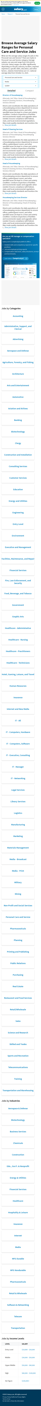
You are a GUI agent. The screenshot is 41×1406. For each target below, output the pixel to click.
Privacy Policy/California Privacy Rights (14, 1397)
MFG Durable (18, 1258)
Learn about (15, 258)
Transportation (18, 1328)
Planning (18, 940)
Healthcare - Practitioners (18, 651)
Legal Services (18, 789)
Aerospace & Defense (18, 1108)
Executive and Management (18, 547)
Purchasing (18, 974)
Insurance (18, 697)
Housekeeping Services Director (15, 197)
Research (10, 14)
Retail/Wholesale (18, 1009)
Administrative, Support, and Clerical (18, 327)
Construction (18, 1154)
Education (18, 489)
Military (18, 882)
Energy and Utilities (18, 501)
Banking (18, 420)
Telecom (18, 1316)
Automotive (17, 397)
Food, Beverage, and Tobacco (18, 593)
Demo (36, 9)
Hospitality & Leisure (18, 1212)
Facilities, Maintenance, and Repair (18, 558)
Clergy (18, 443)
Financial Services (18, 570)
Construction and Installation (18, 454)
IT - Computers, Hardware (18, 732)
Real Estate (18, 986)
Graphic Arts (18, 616)
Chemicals (18, 1143)
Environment (18, 535)
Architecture (18, 373)
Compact (29, 90)
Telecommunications (18, 1067)
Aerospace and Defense (18, 350)
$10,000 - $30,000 (28, 1349)
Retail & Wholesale (18, 1293)
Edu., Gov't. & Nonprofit (18, 1166)
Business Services (18, 1131)
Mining (18, 893)
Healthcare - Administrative (18, 628)
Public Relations (18, 963)
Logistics (18, 813)
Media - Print (18, 870)
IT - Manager (18, 766)
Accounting (18, 316)
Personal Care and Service (18, 917)
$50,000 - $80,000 (28, 1365)
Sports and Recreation (18, 1055)
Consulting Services (18, 466)
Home (3, 14)
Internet (18, 1235)
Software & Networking (18, 1304)
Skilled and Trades (18, 1044)
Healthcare (18, 1200)
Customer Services (18, 477)
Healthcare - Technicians (18, 662)
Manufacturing (18, 824)
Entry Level (18, 524)
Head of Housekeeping (11, 163)
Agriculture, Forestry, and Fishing (17, 362)
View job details (10, 125)
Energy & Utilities (18, 1177)
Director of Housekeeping (12, 95)
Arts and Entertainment (18, 385)
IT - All (18, 720)
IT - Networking (18, 778)
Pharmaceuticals (18, 928)
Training (18, 1078)
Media (18, 1247)
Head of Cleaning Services (13, 129)
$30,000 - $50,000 (28, 1357)
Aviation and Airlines (18, 408)
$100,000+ (25, 1381)
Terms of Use (6, 1399)
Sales (18, 1021)
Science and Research (18, 1032)
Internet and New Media (18, 709)
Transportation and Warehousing (18, 1090)
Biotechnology (18, 431)
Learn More (16, 4)
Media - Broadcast (18, 859)
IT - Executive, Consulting (18, 755)
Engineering (18, 512)
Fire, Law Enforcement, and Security (18, 581)
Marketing (18, 836)
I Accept (37, 3)
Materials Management (18, 847)
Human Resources (18, 685)
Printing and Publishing (18, 951)
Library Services (18, 801)
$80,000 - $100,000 (29, 1373)
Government (18, 605)
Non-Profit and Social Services (18, 905)
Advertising (18, 339)
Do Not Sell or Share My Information (13, 1401)
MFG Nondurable (18, 1270)
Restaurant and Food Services (18, 998)
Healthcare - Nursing (18, 639)
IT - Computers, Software (18, 743)
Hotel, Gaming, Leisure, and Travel (18, 674)
